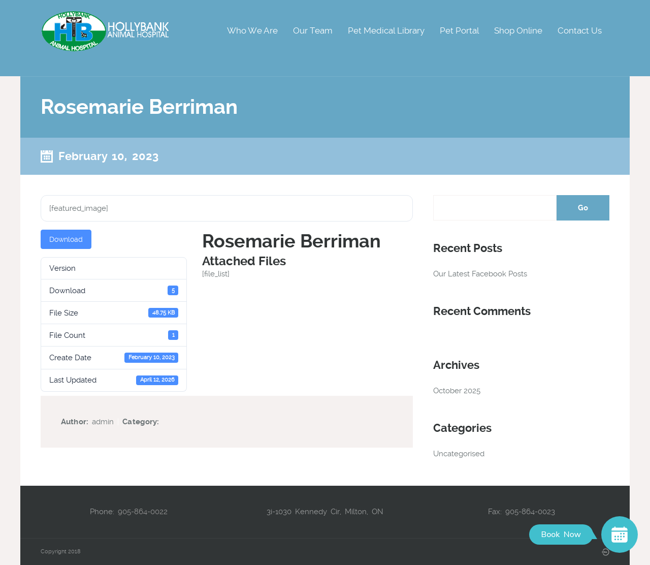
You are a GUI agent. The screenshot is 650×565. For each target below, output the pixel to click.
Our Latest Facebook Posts (480, 273)
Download (66, 239)
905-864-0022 (143, 511)
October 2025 (456, 390)
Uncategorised (458, 453)
